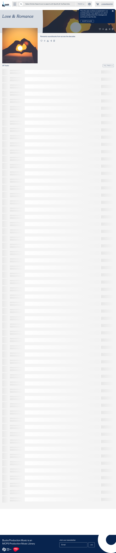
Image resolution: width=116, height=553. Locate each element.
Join (91, 545)
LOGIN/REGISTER (107, 4)
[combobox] (81, 4)
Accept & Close (87, 21)
